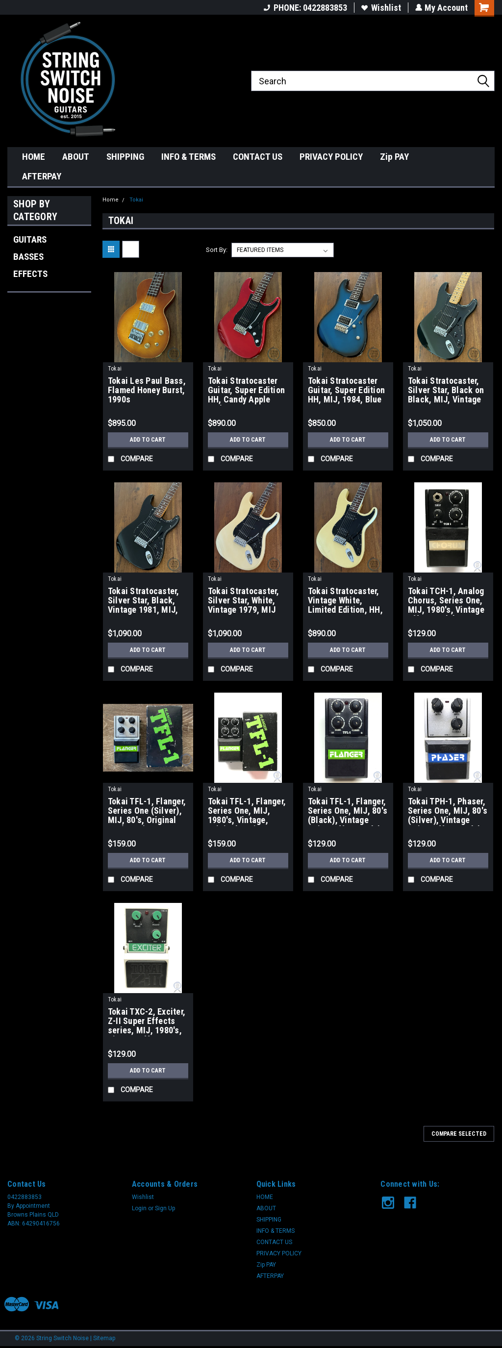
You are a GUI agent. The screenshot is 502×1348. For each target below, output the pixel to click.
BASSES (28, 256)
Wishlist (381, 7)
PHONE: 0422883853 (305, 7)
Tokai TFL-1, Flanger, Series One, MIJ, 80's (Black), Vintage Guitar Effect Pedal (347, 811)
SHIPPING (125, 156)
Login (139, 1208)
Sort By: (216, 249)
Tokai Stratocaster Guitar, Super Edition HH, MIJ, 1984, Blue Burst (346, 390)
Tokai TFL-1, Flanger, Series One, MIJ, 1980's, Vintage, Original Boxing (247, 811)
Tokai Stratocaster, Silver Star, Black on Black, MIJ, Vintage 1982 (446, 390)
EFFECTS (30, 273)
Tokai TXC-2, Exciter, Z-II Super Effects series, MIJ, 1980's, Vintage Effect (146, 1021)
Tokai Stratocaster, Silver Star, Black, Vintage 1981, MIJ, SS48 (143, 601)
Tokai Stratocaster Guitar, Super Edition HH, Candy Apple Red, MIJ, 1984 (246, 390)
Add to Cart (147, 440)
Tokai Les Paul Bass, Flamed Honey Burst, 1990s (147, 390)
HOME (33, 156)
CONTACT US (257, 156)
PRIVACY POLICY (331, 156)
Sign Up (165, 1208)
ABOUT (75, 156)
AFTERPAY (41, 176)
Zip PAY (394, 156)
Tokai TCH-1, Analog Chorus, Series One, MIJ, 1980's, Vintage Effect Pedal (446, 601)
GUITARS (30, 239)
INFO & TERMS (188, 156)
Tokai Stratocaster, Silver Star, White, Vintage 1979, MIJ (243, 600)
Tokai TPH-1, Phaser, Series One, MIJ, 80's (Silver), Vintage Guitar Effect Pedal (447, 811)
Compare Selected (458, 1133)
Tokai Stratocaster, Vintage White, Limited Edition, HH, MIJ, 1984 (345, 601)
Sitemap (104, 1338)
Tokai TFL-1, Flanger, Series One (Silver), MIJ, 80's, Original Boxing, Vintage (147, 811)
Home (110, 200)
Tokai (136, 200)
